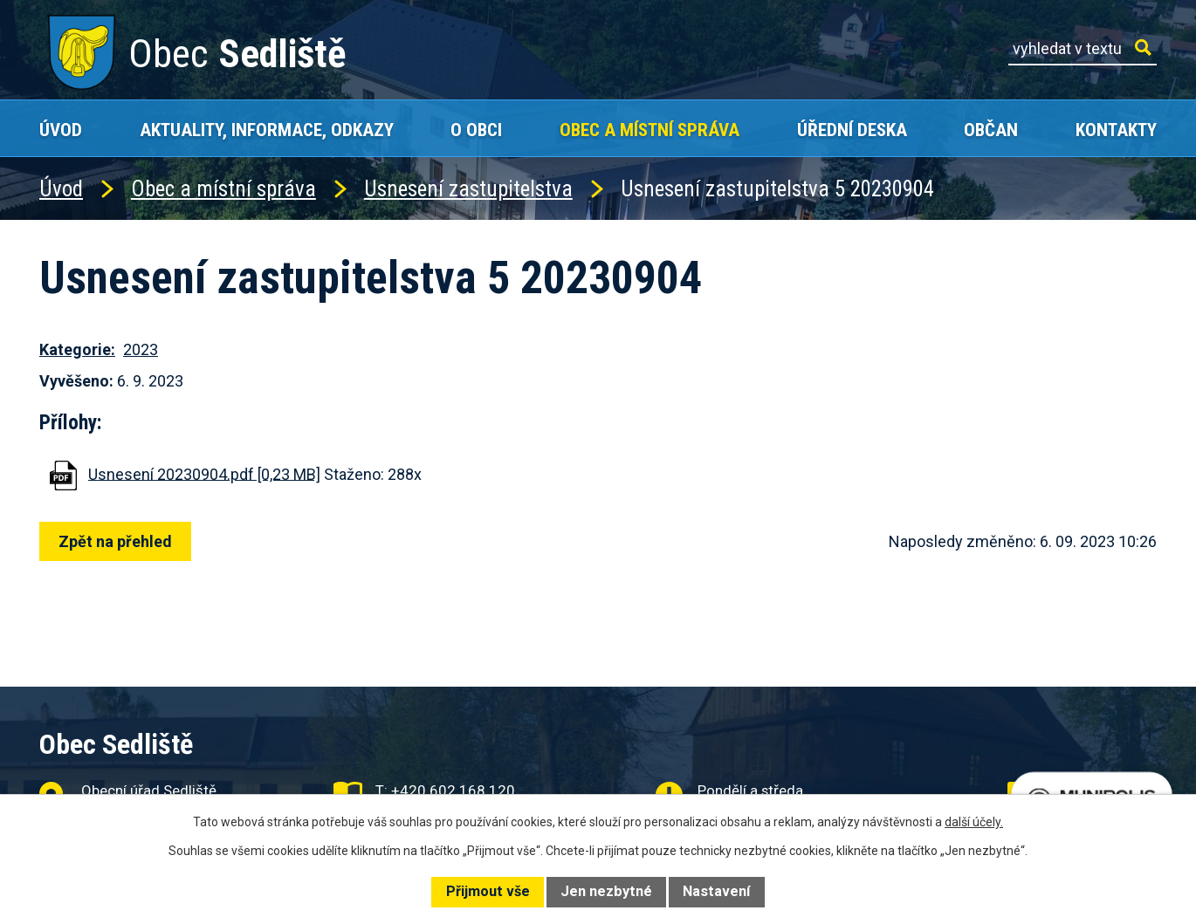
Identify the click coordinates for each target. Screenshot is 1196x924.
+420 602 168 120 (453, 790)
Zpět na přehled (119, 541)
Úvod (60, 129)
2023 (140, 349)
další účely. (974, 822)
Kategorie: (77, 349)
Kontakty (1116, 129)
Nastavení (716, 891)
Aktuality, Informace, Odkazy (267, 129)
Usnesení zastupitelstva (468, 189)
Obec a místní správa (649, 129)
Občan (991, 129)
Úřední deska (852, 129)
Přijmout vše (488, 891)
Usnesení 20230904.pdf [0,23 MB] (204, 473)
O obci (476, 129)
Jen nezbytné (606, 891)
